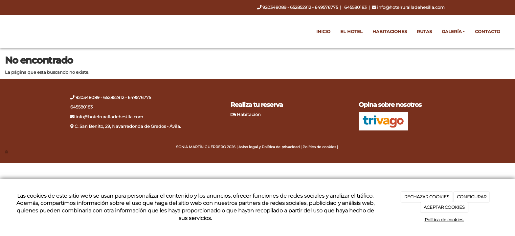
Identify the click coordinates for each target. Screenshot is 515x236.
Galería (453, 31)
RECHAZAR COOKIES (426, 196)
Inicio (323, 31)
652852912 (301, 7)
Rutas (424, 31)
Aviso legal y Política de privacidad (269, 147)
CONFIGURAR (471, 196)
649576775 (326, 7)
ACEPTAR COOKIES (444, 207)
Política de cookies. (444, 219)
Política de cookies (319, 147)
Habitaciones (389, 31)
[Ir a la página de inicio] (8, 31)
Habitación (249, 114)
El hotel (351, 31)
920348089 (274, 7)
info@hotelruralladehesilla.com (411, 7)
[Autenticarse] (7, 152)
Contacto (487, 31)
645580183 (355, 7)
